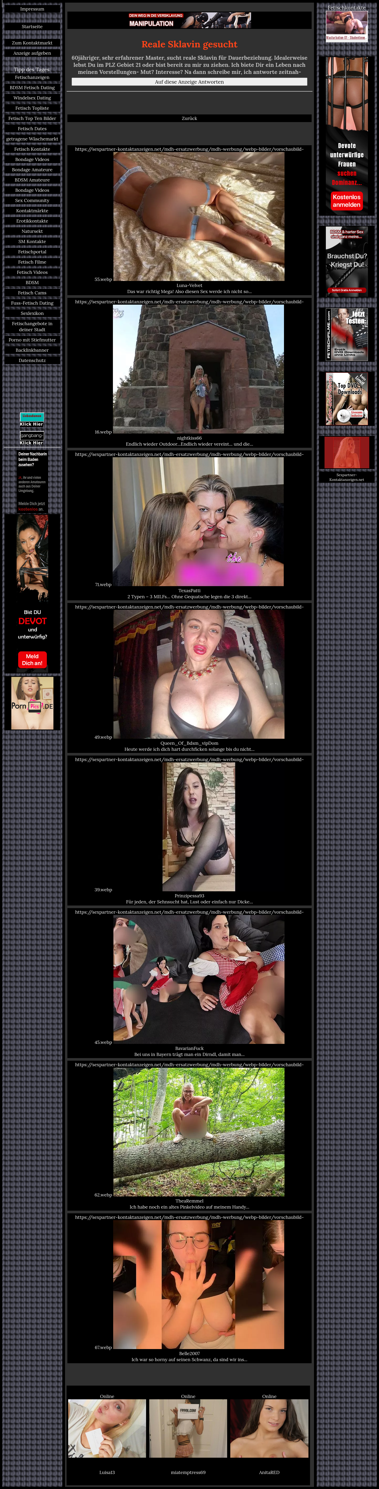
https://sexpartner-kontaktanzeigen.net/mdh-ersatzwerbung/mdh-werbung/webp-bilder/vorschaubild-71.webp (189, 525)
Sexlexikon (32, 313)
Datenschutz (32, 360)
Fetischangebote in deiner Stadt (32, 326)
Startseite (32, 26)
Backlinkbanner (32, 350)
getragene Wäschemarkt (32, 139)
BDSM (32, 282)
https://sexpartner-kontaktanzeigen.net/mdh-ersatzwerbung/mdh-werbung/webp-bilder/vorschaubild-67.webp (189, 1288)
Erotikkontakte (32, 221)
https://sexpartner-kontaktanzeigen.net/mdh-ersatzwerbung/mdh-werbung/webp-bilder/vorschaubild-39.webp (189, 830)
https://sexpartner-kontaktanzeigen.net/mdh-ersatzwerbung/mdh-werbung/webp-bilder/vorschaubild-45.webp (189, 983)
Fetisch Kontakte (32, 149)
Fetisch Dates (32, 128)
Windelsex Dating (32, 98)
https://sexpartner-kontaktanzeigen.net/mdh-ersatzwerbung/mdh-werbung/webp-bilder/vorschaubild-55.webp (189, 220)
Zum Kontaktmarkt (32, 43)
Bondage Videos (32, 159)
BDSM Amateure (32, 180)
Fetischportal (32, 252)
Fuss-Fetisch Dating (32, 303)
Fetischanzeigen (32, 77)
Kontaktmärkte (32, 211)
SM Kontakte (32, 241)
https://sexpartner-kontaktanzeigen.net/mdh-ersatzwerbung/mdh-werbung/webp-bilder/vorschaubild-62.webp (189, 1136)
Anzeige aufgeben (32, 53)
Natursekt (32, 231)
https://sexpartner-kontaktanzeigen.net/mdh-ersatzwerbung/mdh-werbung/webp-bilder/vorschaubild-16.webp (189, 373)
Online (107, 1425)
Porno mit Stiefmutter (32, 340)
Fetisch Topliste (32, 108)
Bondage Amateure (32, 170)
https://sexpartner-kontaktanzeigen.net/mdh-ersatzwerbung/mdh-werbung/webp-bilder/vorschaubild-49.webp (189, 678)
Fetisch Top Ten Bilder (32, 118)
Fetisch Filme (32, 262)
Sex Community (32, 200)
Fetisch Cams (32, 293)
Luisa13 (107, 1472)
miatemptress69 (188, 1472)
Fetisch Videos (32, 272)
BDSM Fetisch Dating (32, 87)
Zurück (189, 118)
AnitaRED (269, 1472)
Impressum (32, 9)
